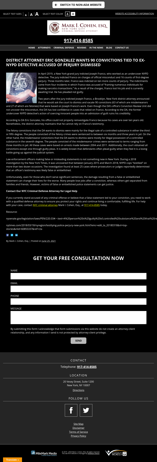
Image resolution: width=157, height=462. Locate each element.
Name (14, 270)
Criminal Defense (64, 47)
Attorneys (44, 47)
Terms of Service (78, 432)
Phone (15, 296)
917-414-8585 (78, 40)
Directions (78, 390)
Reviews (81, 47)
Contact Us (122, 47)
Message (16, 308)
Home (31, 47)
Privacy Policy (78, 436)
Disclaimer (78, 428)
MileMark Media (93, 453)
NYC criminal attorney (45, 205)
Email (14, 283)
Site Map (78, 424)
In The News (96, 47)
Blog (109, 47)
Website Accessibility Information (134, 13)
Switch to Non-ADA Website (81, 5)
